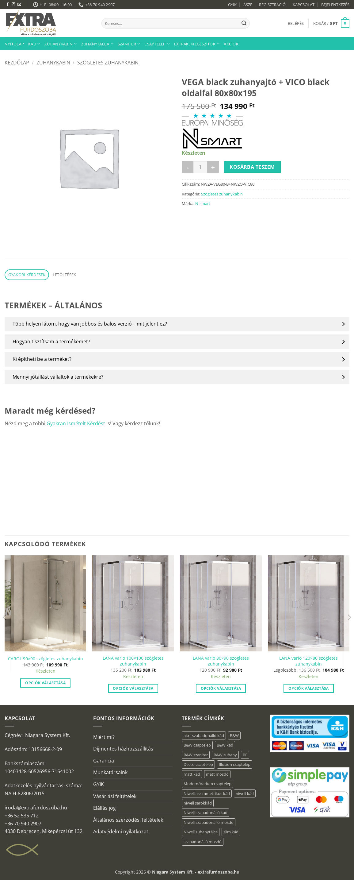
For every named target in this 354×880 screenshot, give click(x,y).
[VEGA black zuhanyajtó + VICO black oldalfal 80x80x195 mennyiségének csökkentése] (187, 167)
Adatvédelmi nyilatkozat (120, 831)
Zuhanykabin (60, 44)
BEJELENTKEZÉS (335, 4)
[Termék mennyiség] (200, 167)
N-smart (202, 203)
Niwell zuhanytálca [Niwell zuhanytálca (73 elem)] (201, 832)
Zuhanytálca (97, 44)
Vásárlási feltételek (114, 796)
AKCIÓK (231, 44)
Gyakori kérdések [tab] (27, 274)
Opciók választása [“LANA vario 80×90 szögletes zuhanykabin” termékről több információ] (221, 688)
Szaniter (129, 44)
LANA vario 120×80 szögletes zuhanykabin (308, 661)
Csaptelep (157, 44)
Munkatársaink (110, 772)
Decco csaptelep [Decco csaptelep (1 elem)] (198, 764)
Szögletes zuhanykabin (108, 62)
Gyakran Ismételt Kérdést (76, 423)
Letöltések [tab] (64, 274)
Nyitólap (14, 44)
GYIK (232, 4)
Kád (34, 44)
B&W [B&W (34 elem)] (234, 735)
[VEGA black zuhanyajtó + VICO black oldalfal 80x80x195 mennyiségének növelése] (213, 167)
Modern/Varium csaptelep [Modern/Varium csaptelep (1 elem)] (207, 783)
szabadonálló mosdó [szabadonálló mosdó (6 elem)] (203, 841)
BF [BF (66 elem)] (245, 755)
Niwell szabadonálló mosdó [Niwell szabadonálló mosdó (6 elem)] (209, 822)
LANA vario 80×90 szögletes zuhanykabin (221, 661)
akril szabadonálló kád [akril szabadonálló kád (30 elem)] (204, 735)
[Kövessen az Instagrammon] (13, 4)
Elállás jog (104, 808)
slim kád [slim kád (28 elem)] (230, 832)
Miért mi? (104, 737)
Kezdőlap (17, 62)
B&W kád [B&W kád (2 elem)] (225, 745)
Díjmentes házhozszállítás (123, 748)
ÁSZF (247, 4)
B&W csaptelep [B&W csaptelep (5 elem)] (197, 745)
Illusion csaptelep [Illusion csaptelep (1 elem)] (234, 764)
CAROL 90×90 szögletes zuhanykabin (45, 659)
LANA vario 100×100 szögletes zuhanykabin (133, 661)
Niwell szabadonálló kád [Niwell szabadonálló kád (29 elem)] (205, 812)
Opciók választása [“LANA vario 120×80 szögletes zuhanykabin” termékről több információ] (308, 688)
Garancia (103, 760)
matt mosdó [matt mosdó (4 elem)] (217, 774)
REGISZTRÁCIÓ (272, 4)
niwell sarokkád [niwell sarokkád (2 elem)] (198, 803)
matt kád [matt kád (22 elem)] (192, 774)
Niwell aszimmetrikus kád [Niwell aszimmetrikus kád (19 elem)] (207, 793)
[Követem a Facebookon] (8, 4)
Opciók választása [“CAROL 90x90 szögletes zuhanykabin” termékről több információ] (45, 683)
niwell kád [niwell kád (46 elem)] (245, 793)
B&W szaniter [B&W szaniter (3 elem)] (196, 755)
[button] (296, 23)
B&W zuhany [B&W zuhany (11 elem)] (225, 755)
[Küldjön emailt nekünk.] (19, 4)
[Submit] (244, 23)
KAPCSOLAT (303, 4)
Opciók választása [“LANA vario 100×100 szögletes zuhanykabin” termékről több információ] (133, 688)
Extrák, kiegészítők (196, 44)
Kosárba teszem (252, 167)
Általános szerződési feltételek (128, 819)
